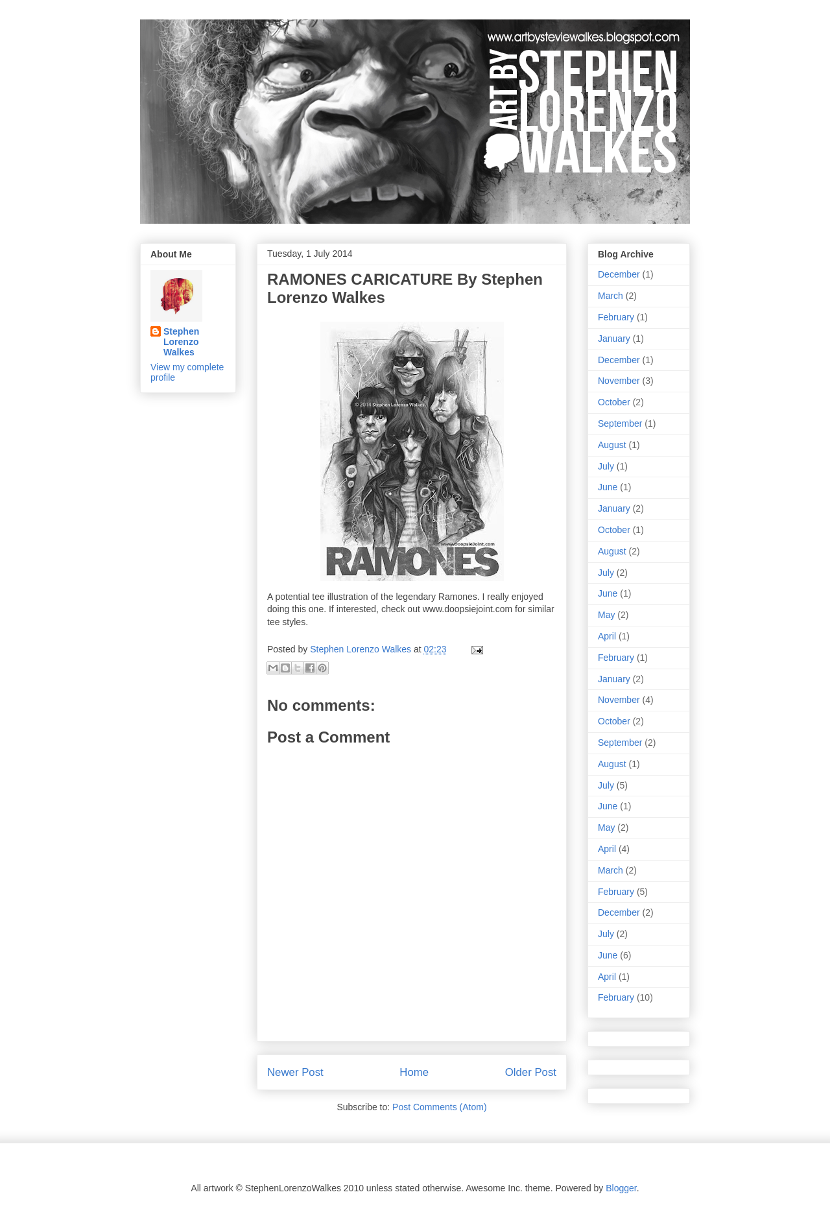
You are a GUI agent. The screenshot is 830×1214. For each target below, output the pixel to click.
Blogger (621, 1188)
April (607, 636)
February (616, 317)
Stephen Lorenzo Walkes (181, 341)
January (614, 338)
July (606, 466)
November (619, 380)
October (614, 402)
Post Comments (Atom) (439, 1107)
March (610, 296)
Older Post (530, 1072)
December (619, 274)
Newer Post (295, 1072)
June (607, 487)
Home (414, 1072)
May (606, 615)
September (620, 423)
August (612, 445)
